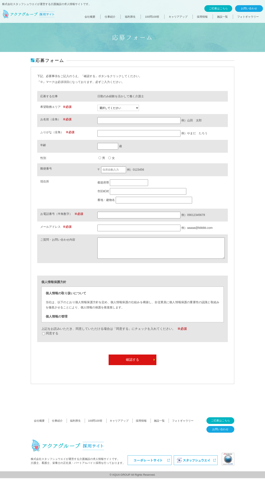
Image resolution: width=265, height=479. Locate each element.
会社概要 (90, 16)
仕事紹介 (110, 16)
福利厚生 (130, 16)
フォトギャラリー (248, 16)
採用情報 (202, 16)
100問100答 (152, 16)
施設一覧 (222, 16)
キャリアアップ (178, 16)
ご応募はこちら (218, 8)
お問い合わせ (249, 8)
